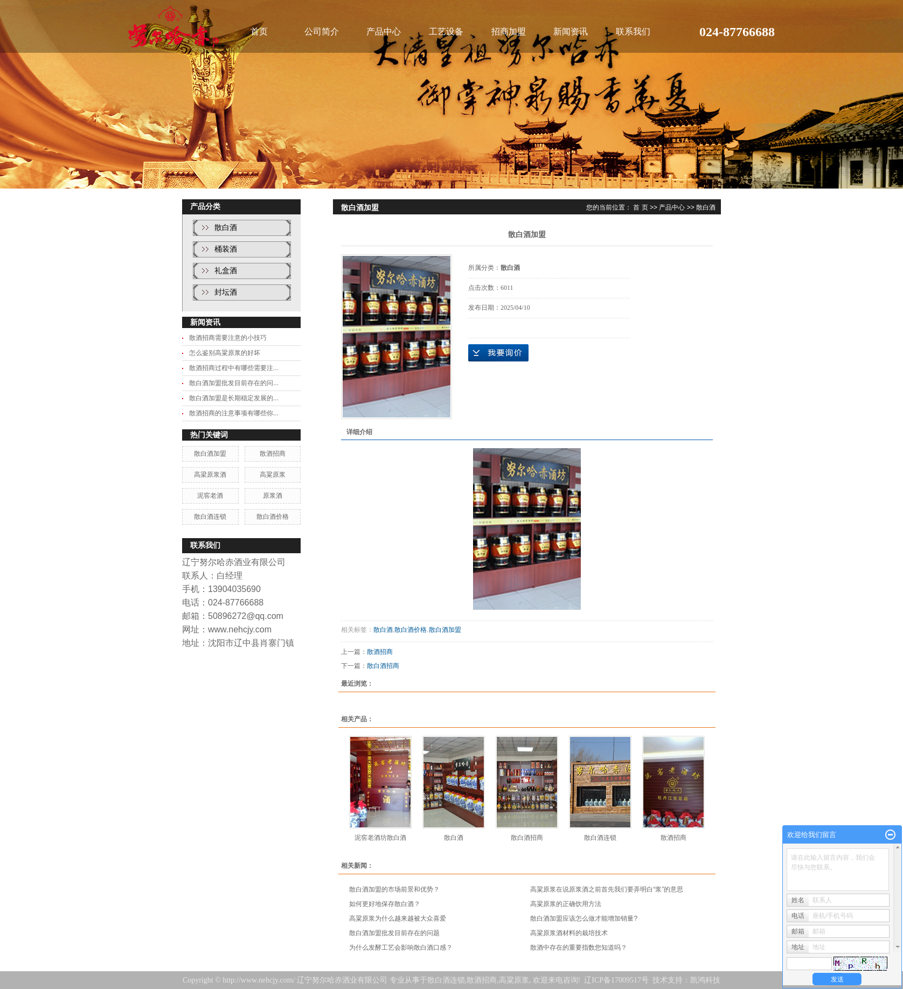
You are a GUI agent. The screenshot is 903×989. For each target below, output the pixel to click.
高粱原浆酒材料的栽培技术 (569, 933)
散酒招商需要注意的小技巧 (228, 338)
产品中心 (383, 31)
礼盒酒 (225, 271)
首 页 (640, 207)
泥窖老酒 (210, 495)
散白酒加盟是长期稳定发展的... (234, 398)
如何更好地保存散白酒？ (384, 904)
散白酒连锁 (210, 516)
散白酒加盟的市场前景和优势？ (394, 889)
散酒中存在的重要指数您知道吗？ (578, 947)
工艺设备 (446, 31)
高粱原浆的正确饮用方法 (565, 904)
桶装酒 (225, 249)
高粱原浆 (273, 474)
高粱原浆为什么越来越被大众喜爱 (397, 918)
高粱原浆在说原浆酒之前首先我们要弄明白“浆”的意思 (606, 889)
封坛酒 (225, 292)
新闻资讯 (570, 31)
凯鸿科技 (705, 980)
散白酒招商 (383, 666)
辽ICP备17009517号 (616, 980)
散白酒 (225, 228)
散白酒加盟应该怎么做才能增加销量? (583, 918)
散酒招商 (273, 453)
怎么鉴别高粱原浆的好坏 (224, 353)
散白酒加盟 (210, 453)
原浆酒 (272, 495)
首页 (259, 31)
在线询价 (498, 352)
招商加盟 (508, 31)
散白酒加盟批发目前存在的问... (234, 383)
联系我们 (633, 31)
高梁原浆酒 (210, 474)
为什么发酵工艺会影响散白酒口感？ (401, 947)
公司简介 (321, 31)
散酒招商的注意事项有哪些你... (234, 413)
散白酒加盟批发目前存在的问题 (394, 933)
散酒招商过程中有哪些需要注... (234, 368)
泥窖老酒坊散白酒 (380, 837)
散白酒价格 (272, 516)
